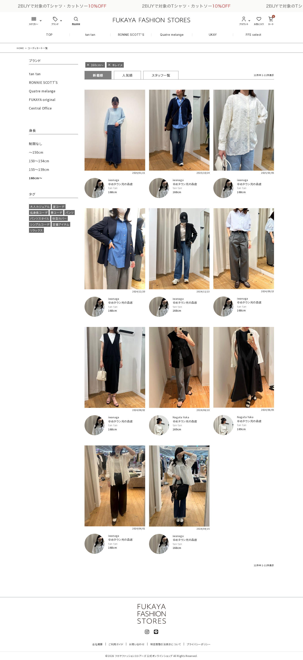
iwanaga (113, 180)
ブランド (35, 61)
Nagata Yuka (181, 417)
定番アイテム (61, 224)
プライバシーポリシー (199, 644)
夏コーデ (59, 207)
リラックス (36, 230)
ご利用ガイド (116, 644)
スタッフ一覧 (161, 75)
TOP (49, 34)
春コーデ (56, 212)
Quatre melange (172, 34)
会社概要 (97, 644)
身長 (32, 131)
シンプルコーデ (40, 224)
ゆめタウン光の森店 (120, 184)
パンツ (69, 212)
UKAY (213, 34)
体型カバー (59, 218)
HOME (20, 48)
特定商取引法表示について (165, 644)
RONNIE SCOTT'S (131, 34)
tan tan (90, 34)
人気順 (127, 75)
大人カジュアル (40, 207)
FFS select (253, 34)
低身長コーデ (39, 212)
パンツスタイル (39, 218)
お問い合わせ (136, 644)
